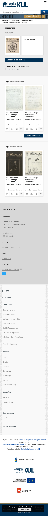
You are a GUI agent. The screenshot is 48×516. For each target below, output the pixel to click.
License (5, 380)
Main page (6, 297)
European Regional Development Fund (32, 440)
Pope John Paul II (9, 323)
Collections (15, 20)
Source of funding (9, 384)
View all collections (10, 344)
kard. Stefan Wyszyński (11, 332)
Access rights (7, 375)
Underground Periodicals (11, 22)
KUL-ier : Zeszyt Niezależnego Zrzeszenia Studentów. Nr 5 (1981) (12, 179)
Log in (5, 418)
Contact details (8, 402)
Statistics (6, 398)
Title (4, 357)
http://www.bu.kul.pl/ (10, 269)
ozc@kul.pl (6, 258)
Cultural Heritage (9, 310)
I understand (24, 509)
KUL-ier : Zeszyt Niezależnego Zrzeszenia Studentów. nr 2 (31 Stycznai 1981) (33, 179)
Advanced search (32, 16)
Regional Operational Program (13, 444)
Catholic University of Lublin (31, 449)
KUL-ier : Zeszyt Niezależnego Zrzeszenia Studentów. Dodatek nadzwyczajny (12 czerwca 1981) (14, 114)
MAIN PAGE (6, 20)
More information (32, 507)
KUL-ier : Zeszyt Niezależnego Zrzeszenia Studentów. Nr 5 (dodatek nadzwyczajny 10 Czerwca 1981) (32, 114)
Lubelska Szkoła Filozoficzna (13, 337)
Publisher (6, 366)
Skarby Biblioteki (27, 20)
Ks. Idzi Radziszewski (10, 328)
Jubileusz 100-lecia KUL (11, 319)
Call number (7, 371)
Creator (5, 362)
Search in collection (16, 60)
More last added (33, 135)
